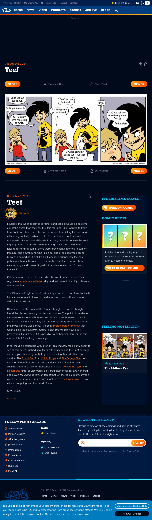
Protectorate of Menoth (66, 326)
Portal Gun (28, 359)
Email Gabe (48, 435)
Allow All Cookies (131, 513)
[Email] (105, 447)
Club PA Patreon (15, 463)
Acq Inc (7, 2)
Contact (73, 2)
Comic (54, 498)
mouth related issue (30, 282)
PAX (17, 2)
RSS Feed (11, 468)
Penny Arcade (14, 458)
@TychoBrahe (50, 449)
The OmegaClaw (71, 359)
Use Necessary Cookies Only (131, 506)
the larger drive (71, 380)
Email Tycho (49, 455)
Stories (96, 498)
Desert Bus (13, 372)
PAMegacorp (13, 452)
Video (73, 498)
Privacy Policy (135, 455)
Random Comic (118, 205)
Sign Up (127, 2)
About (64, 2)
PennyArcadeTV (15, 436)
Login (117, 2)
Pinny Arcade (48, 2)
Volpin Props (48, 359)
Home (44, 498)
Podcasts (84, 498)
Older (13, 85)
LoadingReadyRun (73, 367)
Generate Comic (122, 265)
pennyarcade (13, 447)
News (64, 498)
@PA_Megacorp (15, 442)
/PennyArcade (14, 431)
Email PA (11, 474)
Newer (139, 85)
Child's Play (31, 2)
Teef (14, 203)
